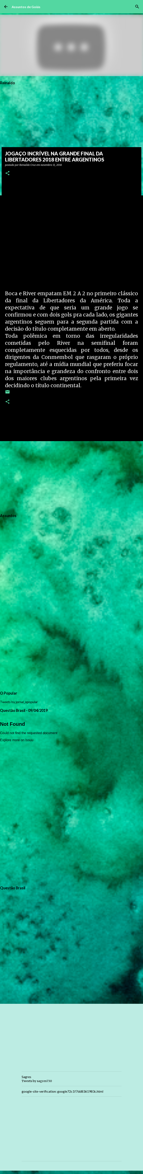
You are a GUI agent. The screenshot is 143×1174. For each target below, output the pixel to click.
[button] (7, 173)
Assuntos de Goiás (26, 7)
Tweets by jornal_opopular (19, 702)
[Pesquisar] (137, 7)
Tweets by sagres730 (37, 1081)
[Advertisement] (71, 476)
